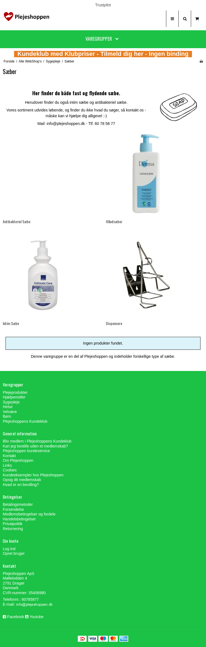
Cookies (10, 470)
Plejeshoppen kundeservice (26, 451)
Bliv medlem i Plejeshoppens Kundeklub (37, 441)
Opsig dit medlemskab (22, 479)
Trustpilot (103, 5)
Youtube (37, 617)
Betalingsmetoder (18, 504)
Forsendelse (13, 509)
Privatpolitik (13, 524)
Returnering (13, 528)
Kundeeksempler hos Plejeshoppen (33, 475)
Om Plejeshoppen (18, 460)
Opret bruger (14, 553)
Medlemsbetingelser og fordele (29, 514)
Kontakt (9, 456)
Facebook (15, 617)
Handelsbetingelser (19, 519)
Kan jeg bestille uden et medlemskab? (35, 446)
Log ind (9, 549)
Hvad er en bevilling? (21, 484)
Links (7, 465)
